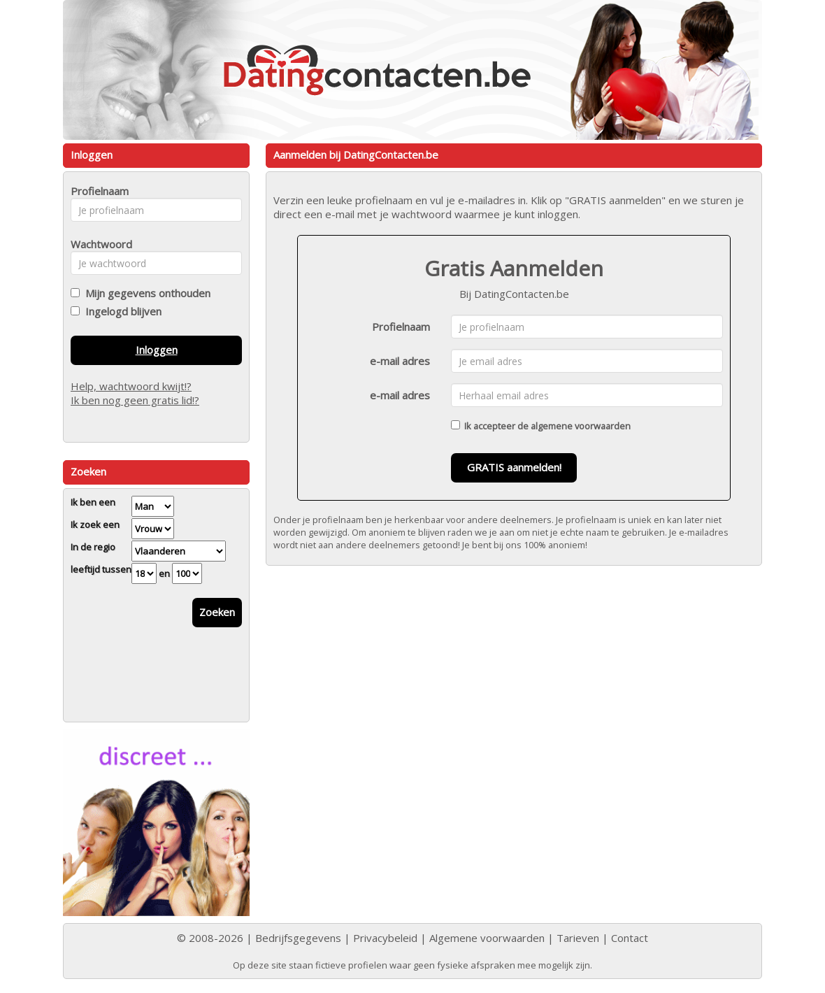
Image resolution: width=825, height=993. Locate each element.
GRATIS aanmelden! (514, 467)
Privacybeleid (385, 938)
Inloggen (157, 350)
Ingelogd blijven (121, 311)
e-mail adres (400, 361)
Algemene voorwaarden (487, 938)
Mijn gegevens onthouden (145, 293)
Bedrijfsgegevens (298, 938)
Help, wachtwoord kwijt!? (131, 386)
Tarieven (578, 938)
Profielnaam (401, 327)
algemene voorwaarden (581, 426)
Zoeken (217, 612)
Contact (629, 938)
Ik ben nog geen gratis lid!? (135, 400)
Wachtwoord (97, 244)
